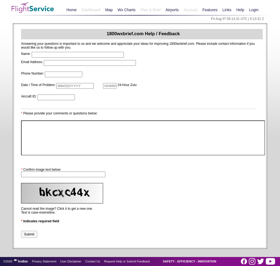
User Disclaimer (70, 261)
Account (191, 10)
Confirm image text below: (41, 170)
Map (109, 10)
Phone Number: (32, 73)
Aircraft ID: (29, 96)
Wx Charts (126, 10)
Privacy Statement (44, 261)
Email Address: (32, 62)
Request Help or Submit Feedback (127, 261)
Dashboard (90, 10)
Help (240, 10)
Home (71, 10)
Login (253, 10)
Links (226, 10)
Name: (26, 54)
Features (209, 10)
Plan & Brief (150, 10)
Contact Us (92, 261)
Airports (172, 10)
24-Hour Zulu (127, 85)
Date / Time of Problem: (38, 85)
